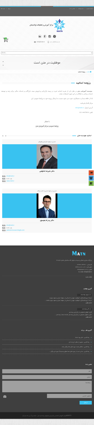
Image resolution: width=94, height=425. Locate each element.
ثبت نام (3, 8)
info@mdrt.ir (79, 108)
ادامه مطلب (89, 303)
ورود (9, 8)
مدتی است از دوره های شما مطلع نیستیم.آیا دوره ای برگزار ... (66, 351)
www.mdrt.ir (10, 181)
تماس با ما (72, 8)
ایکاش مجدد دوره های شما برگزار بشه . (72, 347)
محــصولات (80, 8)
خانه (88, 72)
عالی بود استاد (79, 337)
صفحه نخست (89, 8)
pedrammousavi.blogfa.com (15, 230)
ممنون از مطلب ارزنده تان (76, 342)
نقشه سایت (88, 277)
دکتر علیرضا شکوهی (47, 171)
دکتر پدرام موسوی (47, 220)
